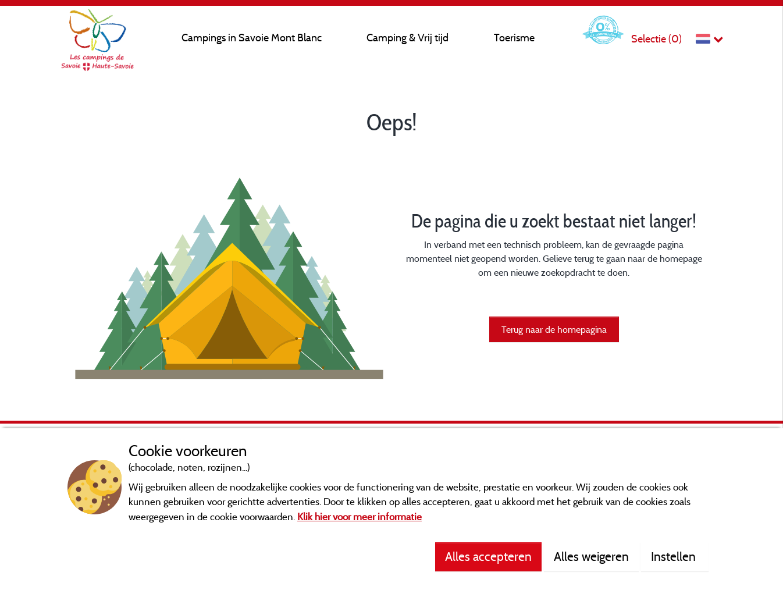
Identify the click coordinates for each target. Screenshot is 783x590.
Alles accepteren (488, 556)
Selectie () (656, 38)
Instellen (675, 556)
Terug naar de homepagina (554, 329)
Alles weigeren (591, 556)
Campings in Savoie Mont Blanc (251, 37)
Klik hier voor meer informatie (359, 516)
